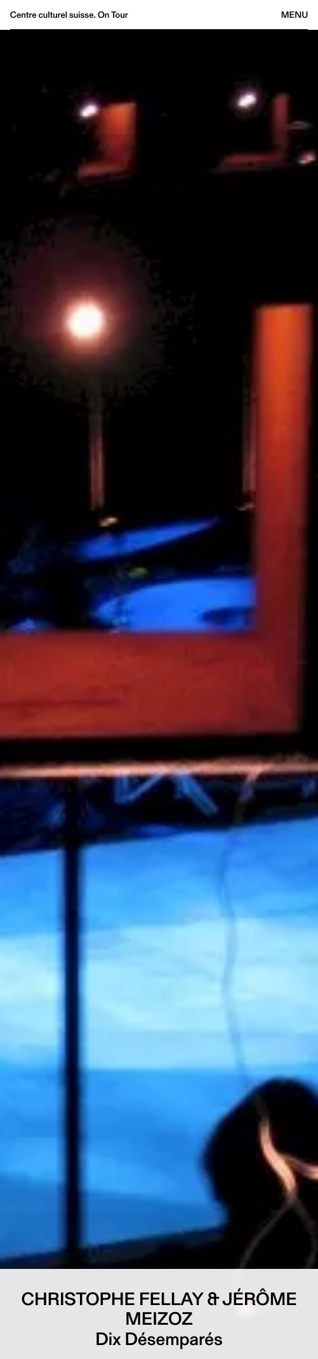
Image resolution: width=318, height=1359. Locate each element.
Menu (294, 14)
